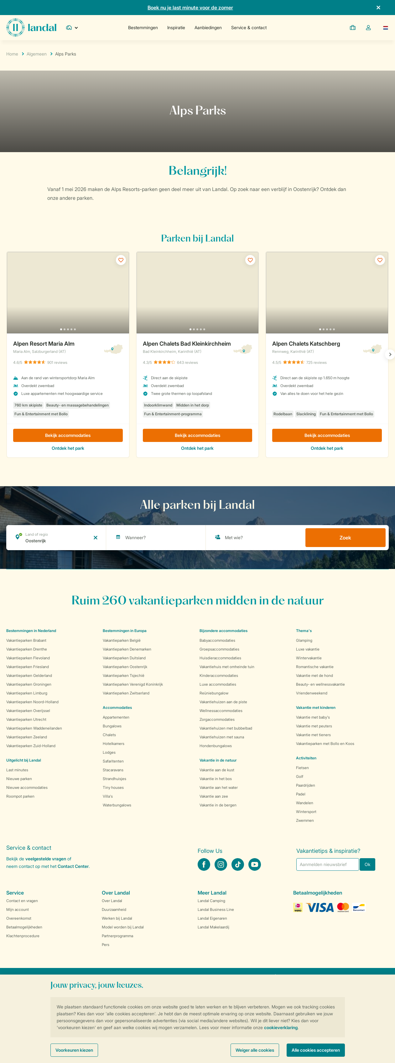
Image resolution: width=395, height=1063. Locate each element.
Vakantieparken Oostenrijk (125, 666)
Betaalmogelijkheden (24, 927)
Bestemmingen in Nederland (31, 630)
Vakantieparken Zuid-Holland (30, 745)
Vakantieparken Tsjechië (123, 675)
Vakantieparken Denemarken (127, 649)
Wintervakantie (309, 658)
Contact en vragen (22, 900)
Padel (300, 794)
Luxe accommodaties (218, 684)
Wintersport (306, 811)
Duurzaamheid (114, 909)
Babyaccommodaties (217, 640)
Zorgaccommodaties (217, 719)
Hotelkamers (113, 743)
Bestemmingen (143, 27)
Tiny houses (113, 787)
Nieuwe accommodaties (27, 787)
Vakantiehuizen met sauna (222, 737)
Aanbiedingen (208, 27)
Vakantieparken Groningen (28, 684)
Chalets (109, 734)
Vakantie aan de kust (217, 770)
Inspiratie (176, 27)
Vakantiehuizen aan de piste (223, 701)
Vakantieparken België (122, 640)
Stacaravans (113, 770)
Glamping (304, 640)
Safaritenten (113, 761)
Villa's (108, 796)
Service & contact (249, 27)
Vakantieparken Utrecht (26, 719)
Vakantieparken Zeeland (26, 737)
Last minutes (17, 770)
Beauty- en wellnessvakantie (320, 684)
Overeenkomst (18, 918)
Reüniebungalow (214, 693)
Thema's (304, 630)
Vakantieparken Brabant (26, 640)
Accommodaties (117, 707)
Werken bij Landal (117, 918)
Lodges (109, 752)
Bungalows (112, 726)
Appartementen (116, 717)
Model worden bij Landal (123, 927)
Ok (367, 864)
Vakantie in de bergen (218, 805)
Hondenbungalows (216, 745)
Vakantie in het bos (216, 778)
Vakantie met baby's (313, 717)
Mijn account (17, 909)
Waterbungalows (117, 805)
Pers (105, 944)
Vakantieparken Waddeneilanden (34, 728)
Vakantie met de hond (314, 675)
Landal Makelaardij (213, 927)
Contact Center (73, 866)
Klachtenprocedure (22, 935)
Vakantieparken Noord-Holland (32, 701)
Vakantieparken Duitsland (124, 658)
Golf (299, 776)
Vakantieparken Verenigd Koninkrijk (133, 684)
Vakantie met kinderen (315, 707)
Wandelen (304, 802)
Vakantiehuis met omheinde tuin (227, 666)
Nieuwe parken (19, 778)
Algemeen (37, 53)
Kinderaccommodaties (219, 675)
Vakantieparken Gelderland (29, 675)
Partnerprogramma (117, 935)
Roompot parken (20, 796)
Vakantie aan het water (219, 787)
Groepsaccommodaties (219, 649)
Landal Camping (211, 900)
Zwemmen (305, 820)
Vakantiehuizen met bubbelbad (226, 728)
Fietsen (302, 767)
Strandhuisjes (114, 778)
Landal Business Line (216, 909)
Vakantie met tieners (313, 734)
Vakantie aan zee (214, 796)
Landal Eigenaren (212, 918)
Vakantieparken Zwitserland (126, 693)
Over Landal (112, 900)
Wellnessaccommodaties (221, 710)
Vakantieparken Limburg (26, 693)
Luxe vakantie (308, 649)
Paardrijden (305, 785)
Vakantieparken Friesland (27, 666)
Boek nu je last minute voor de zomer (190, 7)
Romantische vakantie (315, 666)
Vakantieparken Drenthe (26, 649)
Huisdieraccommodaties (220, 658)
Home (12, 53)
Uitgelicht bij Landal (23, 760)
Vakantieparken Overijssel (28, 710)
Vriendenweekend (311, 693)
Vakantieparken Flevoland (28, 658)
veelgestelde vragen (45, 858)
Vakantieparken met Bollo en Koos (325, 743)
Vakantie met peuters (314, 726)
